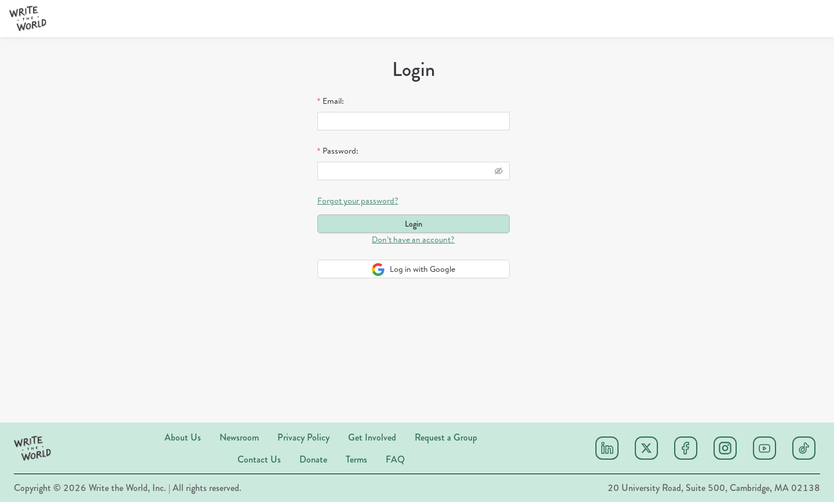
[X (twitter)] (646, 448)
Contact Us (259, 459)
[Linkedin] (607, 448)
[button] (27, 18)
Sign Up (724, 18)
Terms (356, 459)
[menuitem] (543, 19)
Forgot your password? (357, 200)
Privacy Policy (303, 437)
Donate (313, 459)
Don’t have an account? (413, 239)
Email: (333, 101)
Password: (341, 151)
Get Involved (372, 437)
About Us (182, 437)
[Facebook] (685, 448)
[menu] (371, 19)
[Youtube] (764, 448)
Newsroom (239, 437)
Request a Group (446, 437)
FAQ (395, 459)
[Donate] (792, 18)
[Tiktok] (803, 448)
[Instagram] (725, 448)
